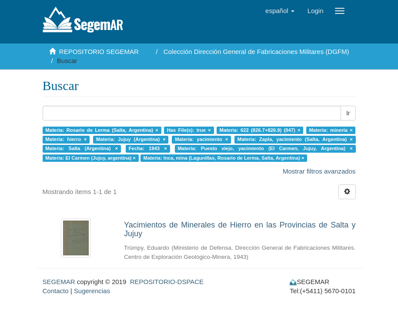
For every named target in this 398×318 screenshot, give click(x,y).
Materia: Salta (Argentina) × (81, 148)
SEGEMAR (59, 281)
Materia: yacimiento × (201, 139)
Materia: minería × (330, 130)
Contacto (56, 291)
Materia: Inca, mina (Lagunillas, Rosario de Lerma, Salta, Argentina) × (224, 158)
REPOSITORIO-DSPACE (167, 281)
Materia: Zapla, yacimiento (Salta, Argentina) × (295, 139)
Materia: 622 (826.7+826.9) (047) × (260, 130)
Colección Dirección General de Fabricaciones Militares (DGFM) (256, 51)
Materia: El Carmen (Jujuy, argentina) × (90, 158)
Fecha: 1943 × (148, 148)
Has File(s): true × (189, 130)
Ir (348, 113)
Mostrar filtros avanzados (319, 171)
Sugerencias (92, 291)
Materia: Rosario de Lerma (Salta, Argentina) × (101, 130)
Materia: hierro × (66, 139)
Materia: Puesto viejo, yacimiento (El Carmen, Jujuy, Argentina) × (264, 148)
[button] (280, 11)
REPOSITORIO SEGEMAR (99, 51)
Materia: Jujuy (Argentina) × (131, 139)
